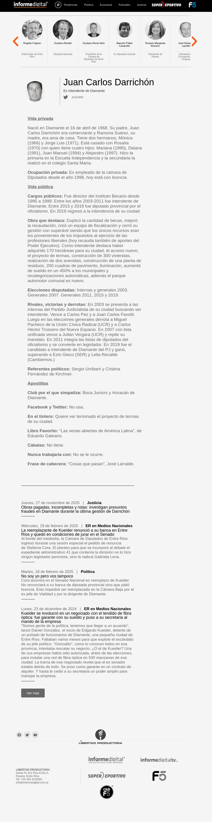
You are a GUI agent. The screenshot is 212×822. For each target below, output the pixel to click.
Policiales (124, 4)
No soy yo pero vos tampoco (47, 576)
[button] (15, 41)
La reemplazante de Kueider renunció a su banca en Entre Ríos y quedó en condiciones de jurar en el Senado (74, 532)
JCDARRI (76, 97)
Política (88, 4)
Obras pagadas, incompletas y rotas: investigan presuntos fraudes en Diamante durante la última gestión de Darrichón (75, 509)
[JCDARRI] (65, 97)
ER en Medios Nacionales (108, 526)
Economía (106, 4)
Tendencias (66, 4)
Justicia (141, 4)
